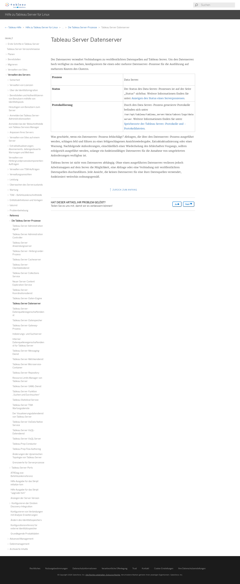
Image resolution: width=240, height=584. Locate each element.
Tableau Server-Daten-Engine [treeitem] (27, 298)
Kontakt (145, 568)
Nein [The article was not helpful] (188, 204)
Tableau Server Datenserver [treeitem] (26, 303)
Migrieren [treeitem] (12, 64)
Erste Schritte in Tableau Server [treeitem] (23, 44)
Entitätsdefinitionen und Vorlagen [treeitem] (26, 200)
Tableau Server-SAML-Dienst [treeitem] (26, 386)
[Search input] (218, 5)
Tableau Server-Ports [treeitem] (22, 467)
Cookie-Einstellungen (163, 568)
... (63, 27)
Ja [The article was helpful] (177, 204)
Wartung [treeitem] (13, 190)
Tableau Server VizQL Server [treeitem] (26, 438)
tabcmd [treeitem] (13, 205)
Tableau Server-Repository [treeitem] (25, 373)
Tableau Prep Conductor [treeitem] (24, 444)
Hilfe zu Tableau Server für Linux (42, 27)
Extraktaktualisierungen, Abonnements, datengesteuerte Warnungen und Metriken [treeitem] (25, 149)
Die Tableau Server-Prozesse (83, 27)
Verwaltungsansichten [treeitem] (20, 174)
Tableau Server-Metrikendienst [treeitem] (27, 359)
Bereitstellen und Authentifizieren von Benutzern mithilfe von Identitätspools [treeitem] (26, 98)
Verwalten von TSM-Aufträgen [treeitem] (24, 169)
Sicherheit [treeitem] (14, 80)
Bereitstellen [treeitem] (14, 59)
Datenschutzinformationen (85, 568)
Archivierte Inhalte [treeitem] (18, 549)
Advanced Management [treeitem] (21, 539)
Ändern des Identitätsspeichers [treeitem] (26, 520)
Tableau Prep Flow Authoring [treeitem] (26, 449)
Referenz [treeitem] (14, 215)
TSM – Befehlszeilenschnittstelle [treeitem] (25, 195)
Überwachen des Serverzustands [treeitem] (26, 184)
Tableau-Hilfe (13, 27)
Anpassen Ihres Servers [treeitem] (21, 132)
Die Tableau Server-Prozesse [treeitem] (26, 221)
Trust (134, 568)
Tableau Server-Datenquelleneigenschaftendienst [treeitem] (28, 312)
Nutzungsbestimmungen (56, 568)
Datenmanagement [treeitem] (19, 544)
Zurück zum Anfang (123, 190)
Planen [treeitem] (11, 54)
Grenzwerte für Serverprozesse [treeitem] (28, 462)
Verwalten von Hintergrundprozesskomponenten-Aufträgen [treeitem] (26, 161)
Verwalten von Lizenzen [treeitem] (21, 85)
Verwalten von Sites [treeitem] (17, 69)
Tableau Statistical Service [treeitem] (25, 400)
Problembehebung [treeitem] (18, 210)
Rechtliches (35, 568)
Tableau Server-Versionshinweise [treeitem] (23, 49)
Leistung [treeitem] (13, 179)
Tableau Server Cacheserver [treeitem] (26, 259)
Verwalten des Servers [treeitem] (18, 75)
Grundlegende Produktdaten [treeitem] (25, 533)
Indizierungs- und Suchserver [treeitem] (27, 334)
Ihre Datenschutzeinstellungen (192, 568)
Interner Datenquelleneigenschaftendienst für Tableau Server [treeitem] (28, 342)
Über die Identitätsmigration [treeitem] (23, 90)
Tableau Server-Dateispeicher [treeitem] (27, 320)
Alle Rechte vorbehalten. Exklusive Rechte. (103, 575)
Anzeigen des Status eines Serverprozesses (158, 98)
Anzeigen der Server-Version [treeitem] (25, 498)
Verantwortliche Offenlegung (114, 568)
